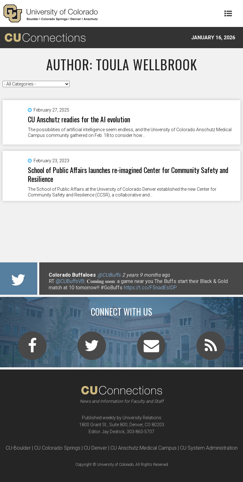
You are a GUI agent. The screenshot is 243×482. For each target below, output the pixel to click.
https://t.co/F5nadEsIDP (150, 288)
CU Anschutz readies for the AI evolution (79, 119)
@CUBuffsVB (70, 281)
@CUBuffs (109, 275)
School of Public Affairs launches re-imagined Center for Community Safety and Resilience (128, 174)
